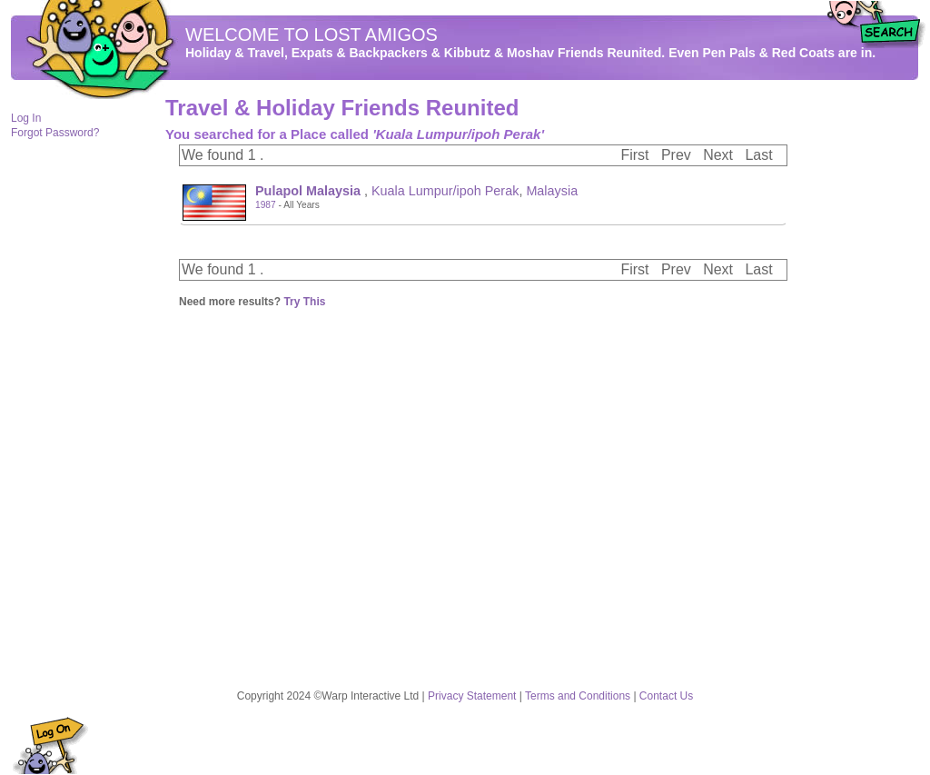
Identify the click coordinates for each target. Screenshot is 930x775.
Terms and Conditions (577, 696)
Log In (26, 118)
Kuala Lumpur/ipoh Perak (445, 191)
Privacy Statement (472, 696)
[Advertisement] (864, 373)
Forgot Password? (55, 132)
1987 (265, 205)
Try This (304, 301)
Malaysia (552, 191)
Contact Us (666, 696)
